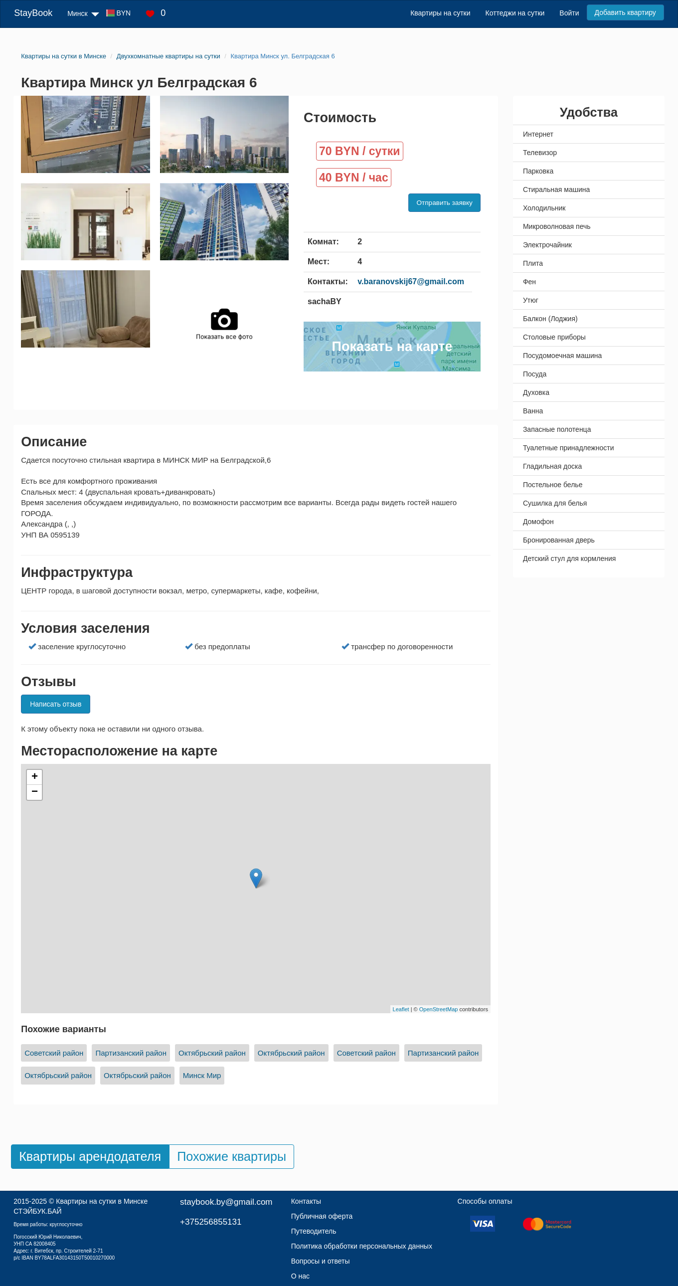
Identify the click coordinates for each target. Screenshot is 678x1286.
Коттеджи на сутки (515, 13)
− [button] (34, 792)
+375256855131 (210, 1222)
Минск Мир (202, 1075)
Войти (569, 13)
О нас (300, 1276)
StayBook (33, 13)
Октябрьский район (212, 1053)
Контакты (306, 1201)
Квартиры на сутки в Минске (102, 1201)
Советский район (53, 1053)
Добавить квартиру (625, 12)
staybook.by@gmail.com (226, 1202)
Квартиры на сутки (440, 13)
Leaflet (401, 1009)
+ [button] (34, 777)
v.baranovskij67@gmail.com (410, 281)
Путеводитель (314, 1231)
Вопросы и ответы (320, 1261)
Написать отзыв (55, 704)
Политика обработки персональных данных (361, 1246)
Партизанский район (131, 1053)
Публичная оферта (322, 1216)
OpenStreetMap (438, 1009)
